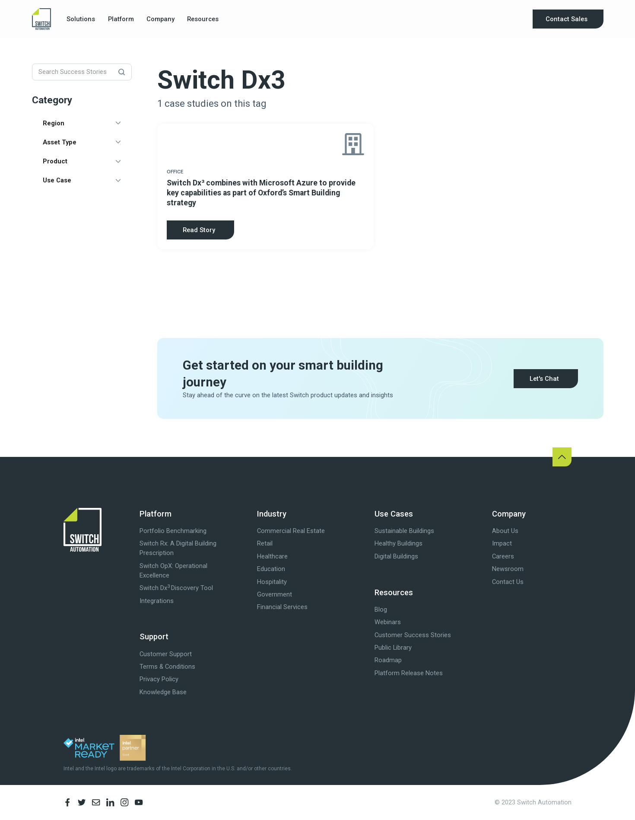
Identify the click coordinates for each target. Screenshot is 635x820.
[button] (81, 19)
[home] (41, 19)
